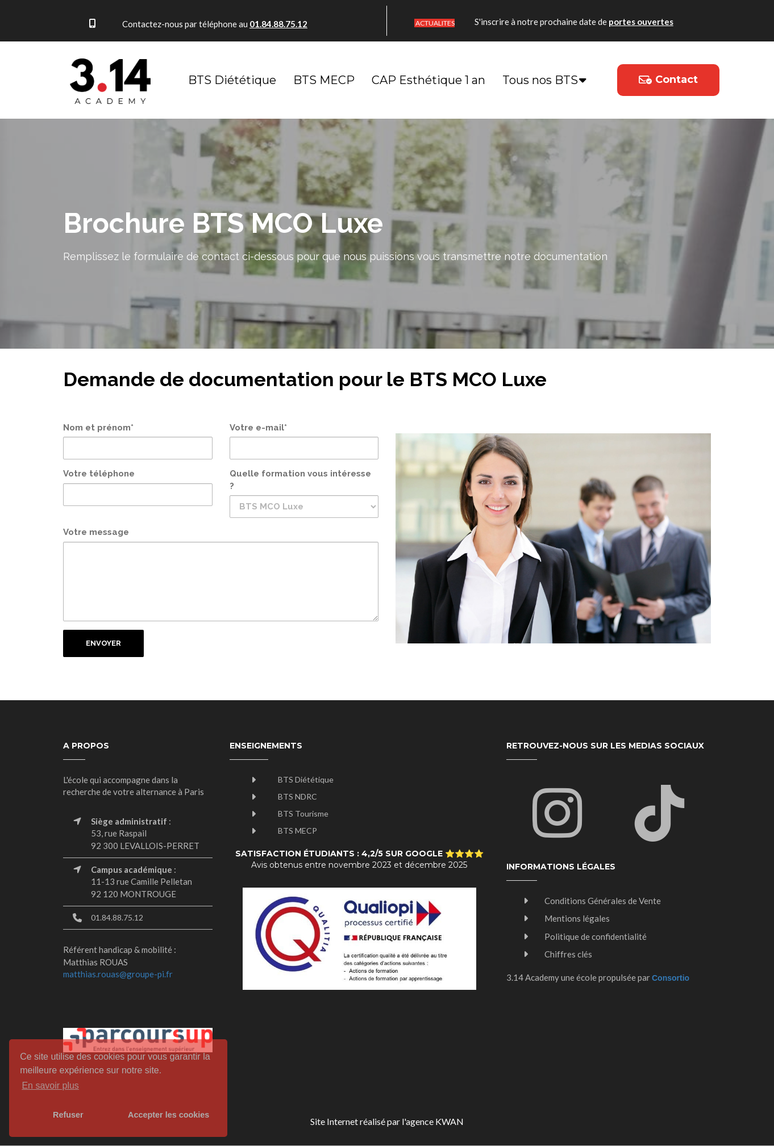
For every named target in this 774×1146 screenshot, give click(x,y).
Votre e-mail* (258, 428)
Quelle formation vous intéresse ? (300, 480)
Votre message (96, 532)
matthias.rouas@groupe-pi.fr (118, 974)
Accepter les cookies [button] (168, 1114)
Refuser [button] (68, 1114)
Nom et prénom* (98, 428)
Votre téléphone (99, 474)
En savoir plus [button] (50, 1085)
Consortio (670, 977)
